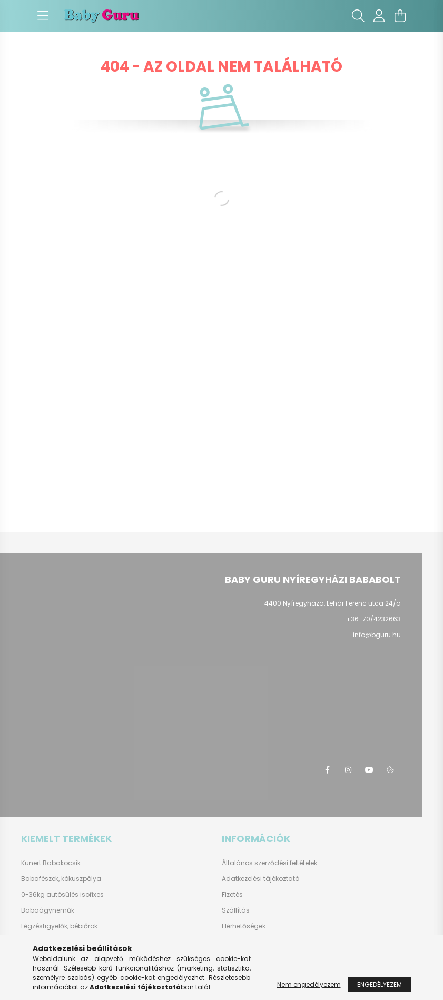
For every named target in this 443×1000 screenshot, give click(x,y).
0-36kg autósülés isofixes (62, 894)
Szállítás (236, 910)
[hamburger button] (43, 15)
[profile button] (379, 15)
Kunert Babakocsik (51, 862)
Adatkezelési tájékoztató (260, 879)
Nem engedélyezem (309, 984)
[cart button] (400, 15)
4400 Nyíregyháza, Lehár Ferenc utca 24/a (332, 603)
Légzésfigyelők (44, 926)
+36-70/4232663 (373, 619)
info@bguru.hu (377, 634)
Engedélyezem (379, 984)
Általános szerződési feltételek (269, 863)
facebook (327, 769)
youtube (369, 769)
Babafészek (39, 878)
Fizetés (232, 894)
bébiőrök (83, 926)
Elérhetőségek (243, 926)
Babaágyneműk (47, 910)
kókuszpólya (81, 878)
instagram (348, 769)
